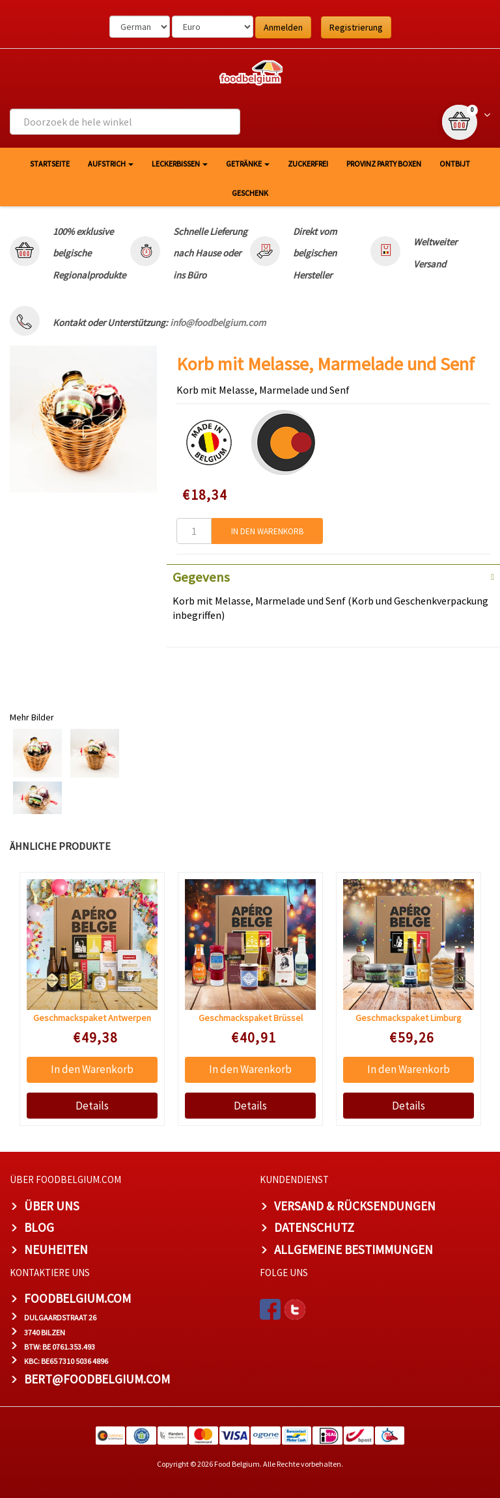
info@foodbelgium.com (218, 322)
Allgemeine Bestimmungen (353, 1249)
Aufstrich (110, 164)
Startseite (50, 164)
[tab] (333, 576)
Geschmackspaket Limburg (408, 1018)
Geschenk (250, 193)
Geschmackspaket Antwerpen (92, 1018)
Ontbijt (454, 164)
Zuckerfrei (308, 164)
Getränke (248, 164)
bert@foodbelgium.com (97, 1379)
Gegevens (201, 577)
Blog (39, 1227)
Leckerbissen (180, 164)
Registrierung (356, 27)
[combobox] (125, 122)
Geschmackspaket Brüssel (251, 1018)
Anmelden (283, 27)
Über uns (51, 1206)
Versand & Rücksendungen (355, 1206)
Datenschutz (314, 1227)
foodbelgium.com (77, 1298)
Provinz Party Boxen (383, 164)
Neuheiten (56, 1249)
